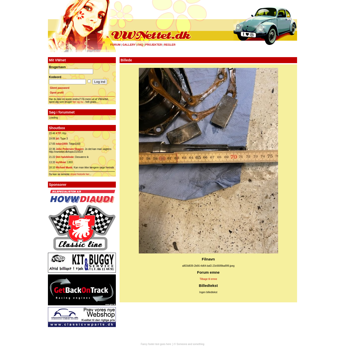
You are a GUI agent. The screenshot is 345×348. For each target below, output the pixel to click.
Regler (169, 44)
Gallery (128, 44)
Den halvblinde (65, 157)
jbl (57, 138)
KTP (58, 133)
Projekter (153, 44)
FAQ (140, 44)
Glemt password (59, 88)
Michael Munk (64, 167)
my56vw (61, 162)
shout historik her (79, 174)
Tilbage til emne (208, 279)
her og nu (78, 102)
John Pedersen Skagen (69, 149)
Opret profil (56, 92)
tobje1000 (61, 143)
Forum (115, 44)
